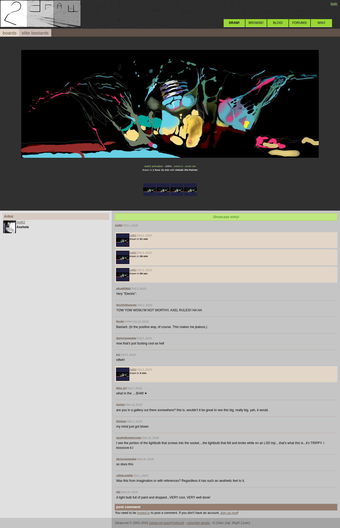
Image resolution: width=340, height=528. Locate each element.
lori (118, 354)
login (334, 4)
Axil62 (20, 222)
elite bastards (35, 33)
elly (118, 491)
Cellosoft (178, 523)
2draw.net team (160, 523)
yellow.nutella (124, 475)
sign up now (228, 513)
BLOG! (278, 23)
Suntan (120, 404)
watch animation (153, 166)
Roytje (120, 321)
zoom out (190, 166)
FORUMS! (299, 23)
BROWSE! (256, 23)
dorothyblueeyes (126, 304)
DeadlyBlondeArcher (128, 437)
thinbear (121, 421)
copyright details (198, 523)
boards (9, 33)
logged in (143, 513)
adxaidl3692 (123, 288)
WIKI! (321, 23)
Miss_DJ (121, 387)
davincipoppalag (126, 338)
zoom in (178, 166)
